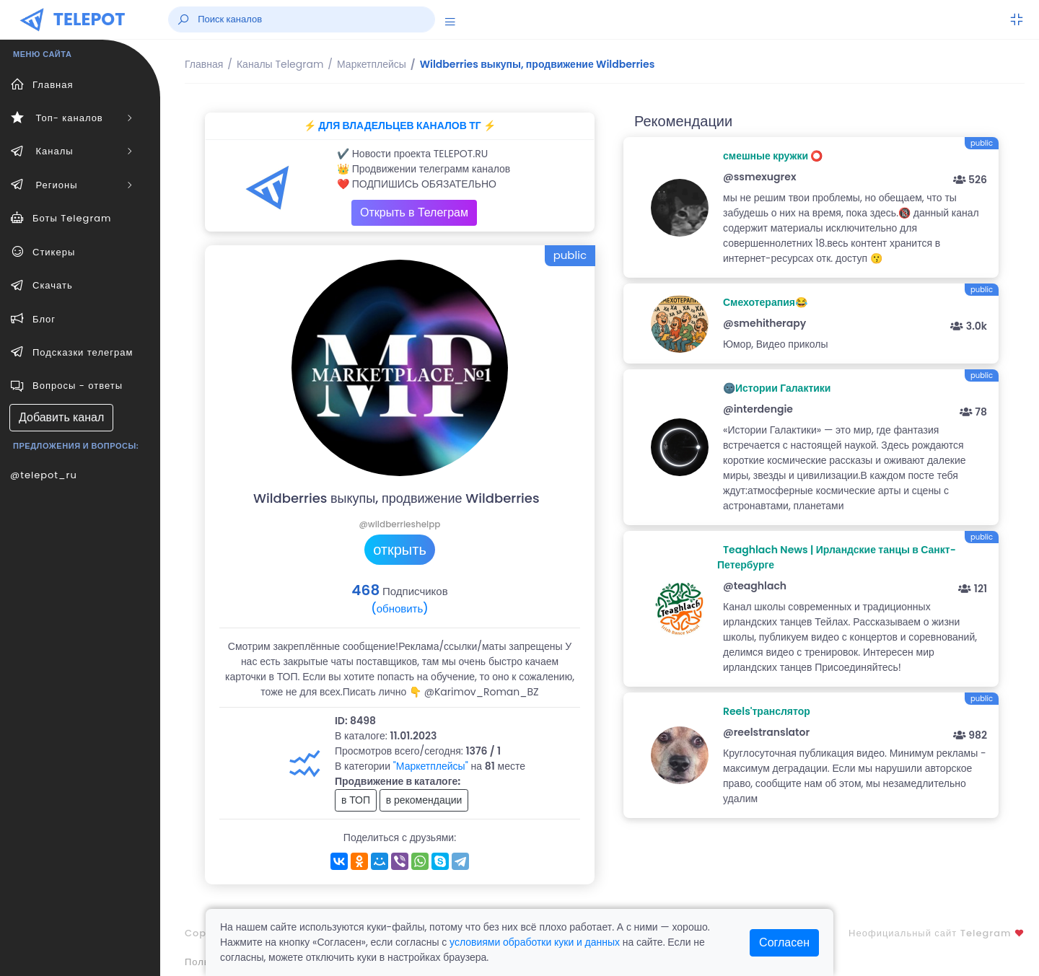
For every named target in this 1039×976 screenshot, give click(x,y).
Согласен (784, 942)
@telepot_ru (43, 475)
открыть (399, 550)
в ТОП (355, 800)
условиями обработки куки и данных (535, 942)
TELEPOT (89, 19)
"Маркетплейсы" (430, 766)
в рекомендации (424, 800)
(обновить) (399, 608)
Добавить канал (61, 417)
